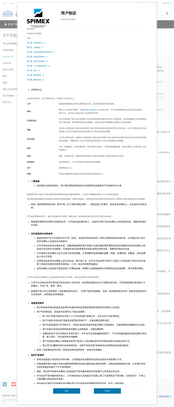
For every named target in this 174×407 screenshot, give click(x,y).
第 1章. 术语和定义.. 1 (36, 43)
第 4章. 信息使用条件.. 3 (37, 57)
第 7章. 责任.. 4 (33, 70)
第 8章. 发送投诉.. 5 (35, 75)
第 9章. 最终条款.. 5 (35, 80)
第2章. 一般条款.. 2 (35, 47)
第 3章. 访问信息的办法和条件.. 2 (41, 52)
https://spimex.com (93, 110)
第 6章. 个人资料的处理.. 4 (38, 66)
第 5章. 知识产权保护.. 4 (37, 61)
